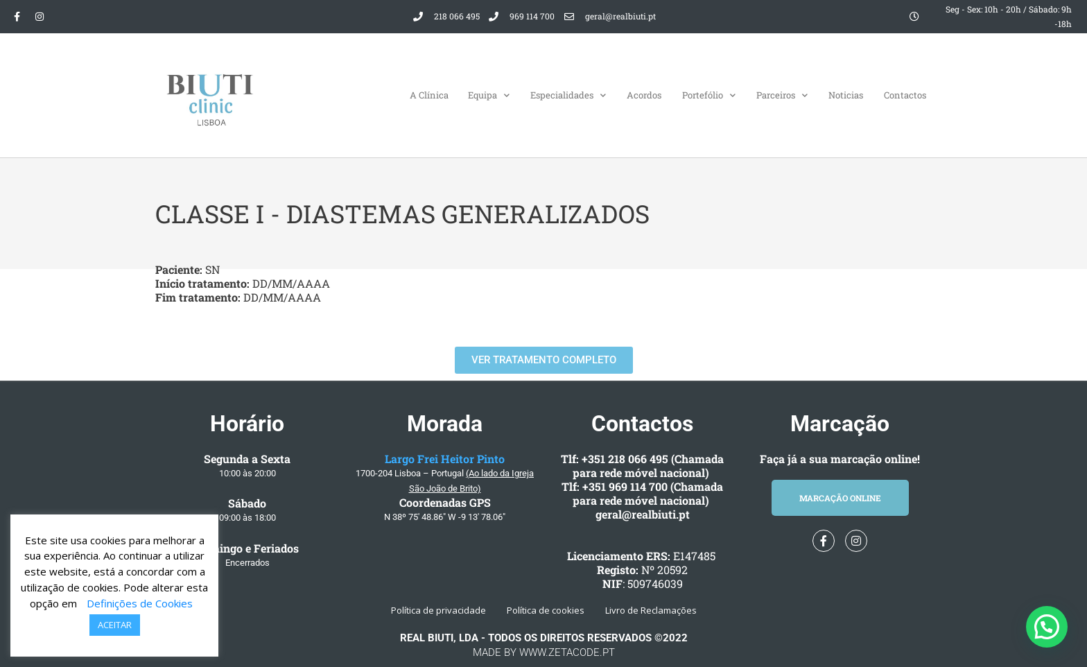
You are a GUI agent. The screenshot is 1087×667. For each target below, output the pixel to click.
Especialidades (568, 95)
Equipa (489, 95)
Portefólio (709, 95)
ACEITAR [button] (115, 624)
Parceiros (782, 95)
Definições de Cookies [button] (140, 603)
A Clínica (429, 95)
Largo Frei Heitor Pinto (445, 458)
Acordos (644, 95)
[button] (1047, 627)
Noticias (845, 95)
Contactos (905, 95)
